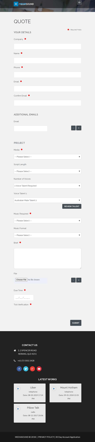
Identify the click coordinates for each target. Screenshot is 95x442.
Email (16, 81)
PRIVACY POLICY (46, 437)
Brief (16, 243)
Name (16, 53)
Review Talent (71, 206)
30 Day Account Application (68, 437)
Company (18, 39)
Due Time (18, 290)
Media (16, 150)
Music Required (21, 214)
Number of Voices (22, 179)
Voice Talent (19, 193)
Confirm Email (20, 96)
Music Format (20, 228)
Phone (17, 67)
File (15, 273)
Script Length (20, 164)
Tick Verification (21, 304)
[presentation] (34, 314)
